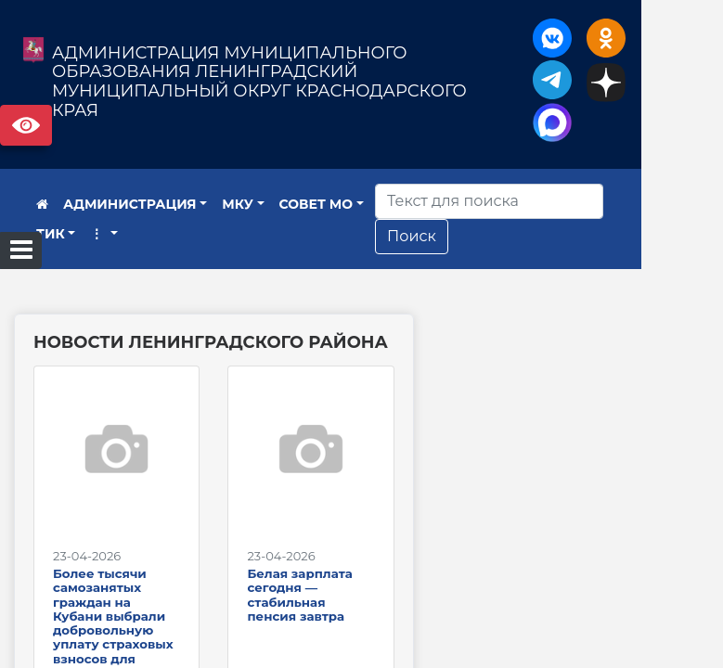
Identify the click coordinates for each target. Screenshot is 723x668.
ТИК (50, 233)
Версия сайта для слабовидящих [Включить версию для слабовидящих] (26, 125)
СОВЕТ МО (316, 204)
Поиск (459, 236)
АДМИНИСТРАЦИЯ (130, 204)
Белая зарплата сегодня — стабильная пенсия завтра (342, 618)
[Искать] (537, 201)
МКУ (237, 204)
